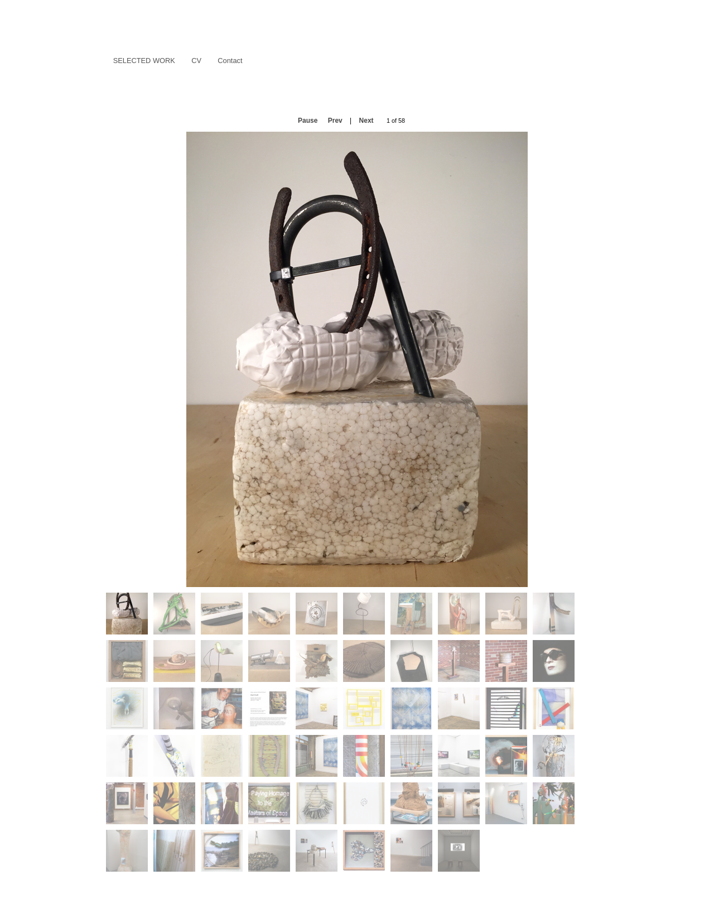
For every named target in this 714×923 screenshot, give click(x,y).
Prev (335, 120)
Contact (230, 60)
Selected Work (141, 61)
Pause (307, 120)
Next (366, 120)
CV (196, 60)
